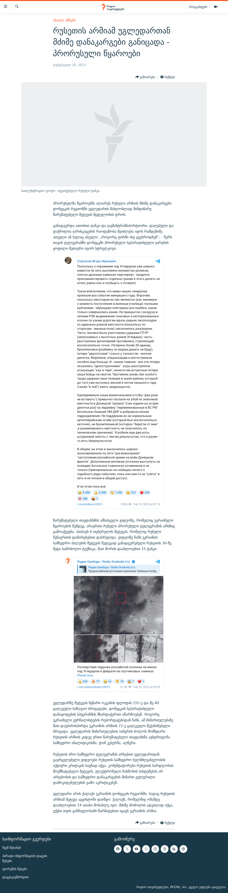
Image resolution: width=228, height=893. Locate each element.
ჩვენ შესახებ (11, 847)
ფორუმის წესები (14, 868)
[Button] (145, 77)
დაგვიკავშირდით (15, 877)
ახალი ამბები (64, 20)
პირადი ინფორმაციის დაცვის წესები (24, 858)
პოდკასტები (198, 6)
